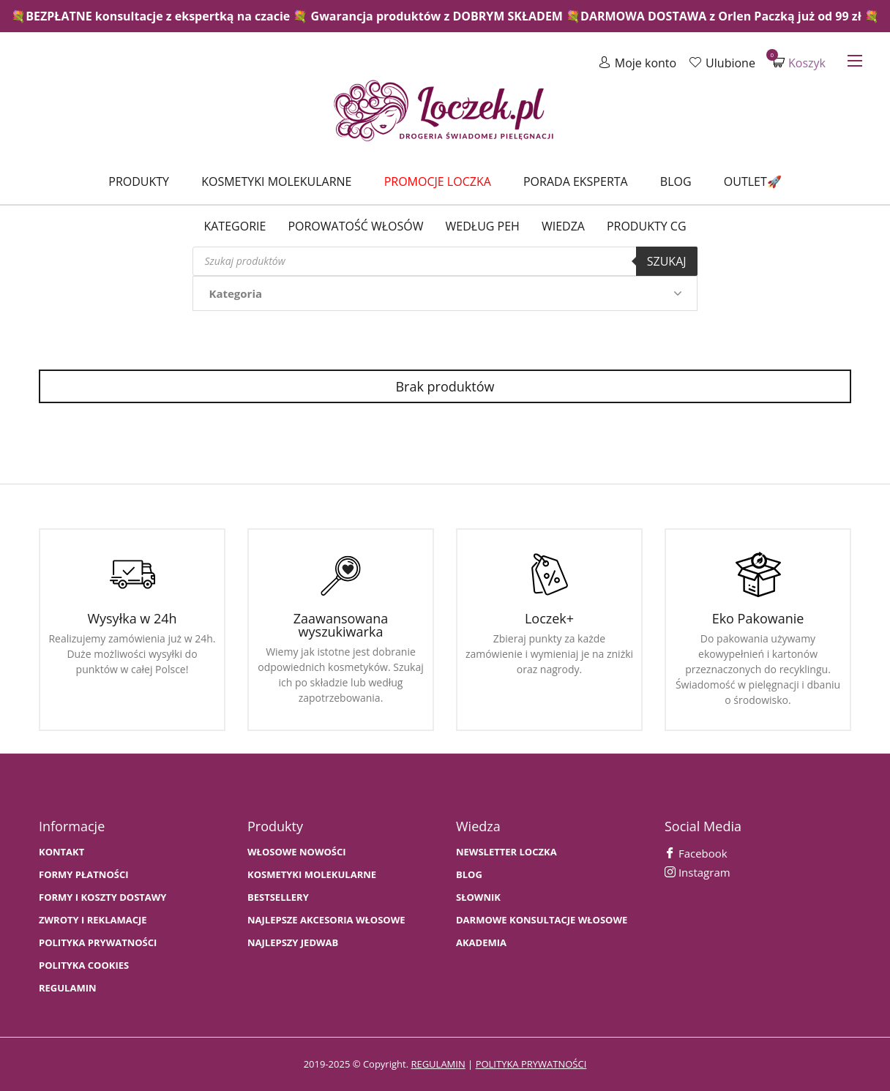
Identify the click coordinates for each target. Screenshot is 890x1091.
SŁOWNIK (478, 897)
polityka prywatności (531, 1064)
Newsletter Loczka (506, 852)
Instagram (697, 872)
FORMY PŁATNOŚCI (83, 875)
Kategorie (234, 226)
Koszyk (799, 62)
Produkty (138, 181)
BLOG (469, 875)
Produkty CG (647, 226)
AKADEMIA (481, 943)
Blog (676, 181)
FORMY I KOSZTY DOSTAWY (102, 897)
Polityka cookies (84, 965)
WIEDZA (563, 226)
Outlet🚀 (753, 181)
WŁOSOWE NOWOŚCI (296, 852)
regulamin (438, 1064)
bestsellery (278, 897)
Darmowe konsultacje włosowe (541, 920)
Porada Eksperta (575, 181)
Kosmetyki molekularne (276, 181)
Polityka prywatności (98, 943)
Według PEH (483, 226)
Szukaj (667, 261)
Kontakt (61, 852)
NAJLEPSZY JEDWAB (292, 943)
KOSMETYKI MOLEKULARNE (311, 875)
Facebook (696, 853)
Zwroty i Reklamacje (93, 920)
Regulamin (68, 988)
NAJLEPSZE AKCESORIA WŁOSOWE (326, 920)
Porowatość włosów (355, 226)
